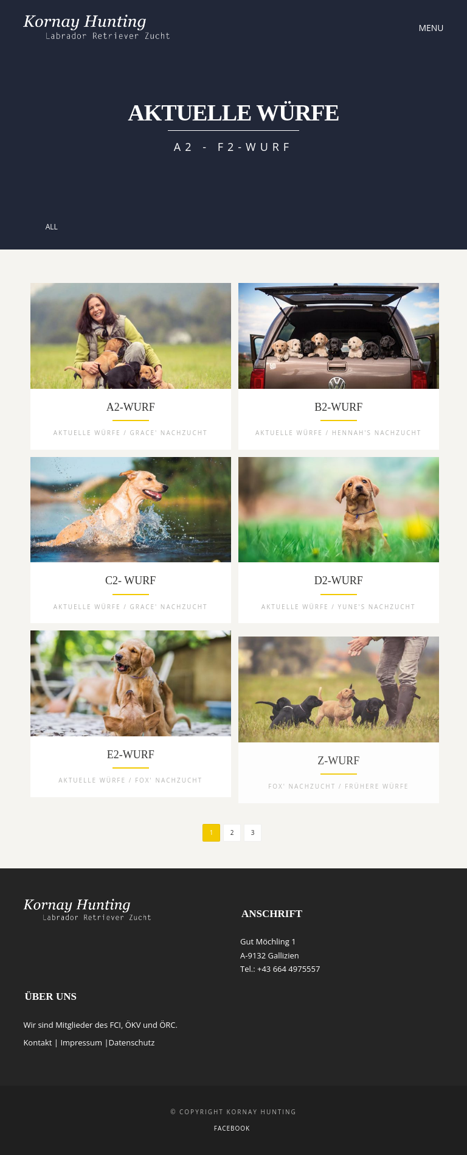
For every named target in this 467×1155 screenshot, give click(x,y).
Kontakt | (41, 1042)
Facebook (232, 1128)
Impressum (81, 1042)
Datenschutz (132, 1042)
